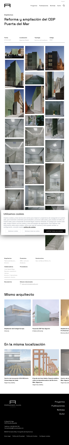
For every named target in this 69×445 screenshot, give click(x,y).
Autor (59, 6)
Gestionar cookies (13, 231)
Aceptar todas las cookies (54, 231)
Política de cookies (30, 227)
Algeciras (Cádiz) (24, 40)
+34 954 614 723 (14, 426)
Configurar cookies (44, 436)
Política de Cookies (32, 436)
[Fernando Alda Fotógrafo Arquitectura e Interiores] (7, 5)
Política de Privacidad (18, 436)
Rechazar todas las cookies (32, 231)
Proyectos (34, 6)
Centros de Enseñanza (41, 40)
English (63, 1)
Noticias (52, 6)
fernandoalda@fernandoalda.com (13, 428)
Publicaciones (43, 6)
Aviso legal (7, 436)
